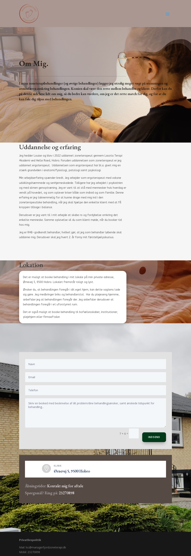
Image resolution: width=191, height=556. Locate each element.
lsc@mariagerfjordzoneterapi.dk (46, 547)
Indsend (154, 437)
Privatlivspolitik (30, 540)
